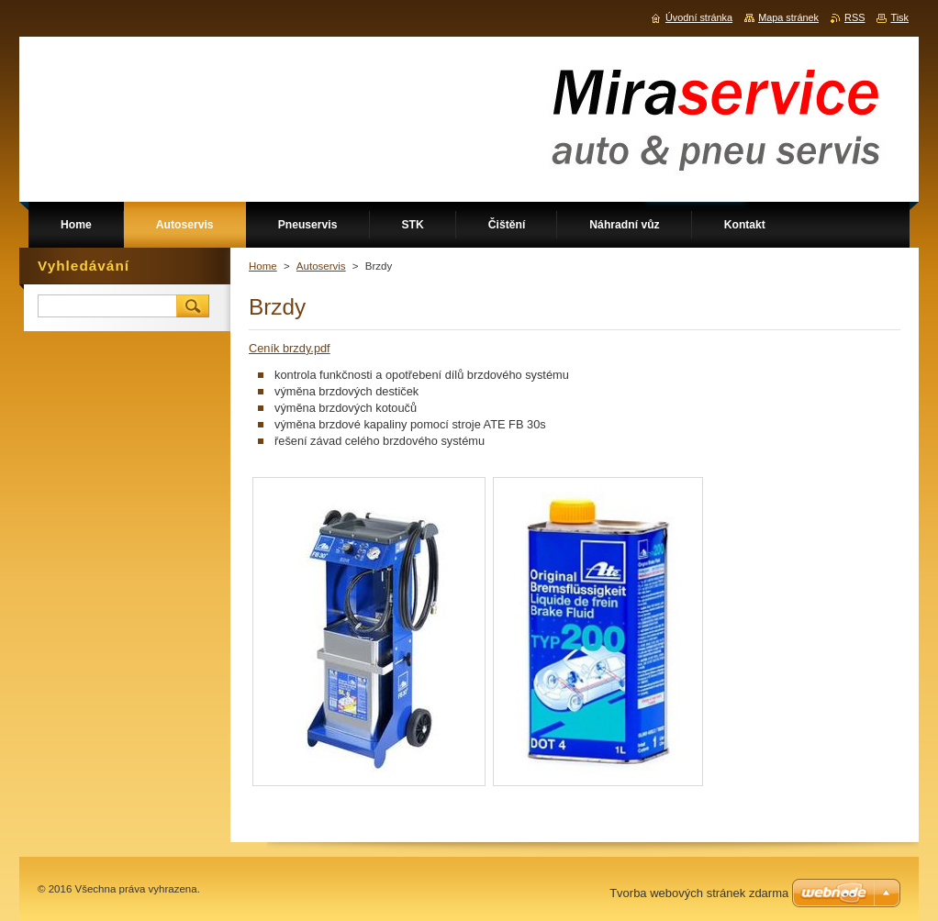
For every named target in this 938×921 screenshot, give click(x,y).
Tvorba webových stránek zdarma (698, 893)
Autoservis (321, 266)
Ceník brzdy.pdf (289, 348)
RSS (854, 17)
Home (263, 266)
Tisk (899, 17)
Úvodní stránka (698, 17)
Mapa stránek (788, 17)
